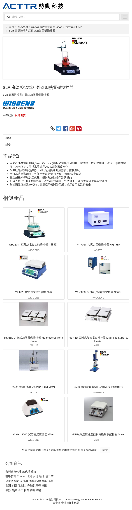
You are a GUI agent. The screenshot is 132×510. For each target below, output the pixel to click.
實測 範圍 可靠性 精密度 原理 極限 (26, 485)
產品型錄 (22, 26)
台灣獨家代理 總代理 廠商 (20, 471)
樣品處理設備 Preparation (46, 26)
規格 (8, 144)
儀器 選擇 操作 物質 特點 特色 (23, 490)
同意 (105, 449)
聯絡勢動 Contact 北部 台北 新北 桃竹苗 (29, 476)
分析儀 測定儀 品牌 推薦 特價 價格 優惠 (29, 480)
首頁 (11, 26)
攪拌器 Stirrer (74, 26)
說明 (8, 137)
